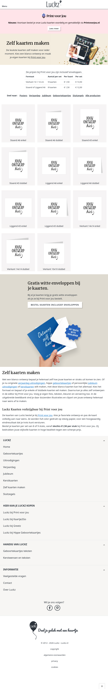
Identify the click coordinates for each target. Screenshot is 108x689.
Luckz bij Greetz (12, 525)
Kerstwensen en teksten (16, 557)
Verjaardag (34, 95)
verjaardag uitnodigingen (31, 382)
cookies (54, 667)
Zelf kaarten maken (14, 487)
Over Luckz (9, 589)
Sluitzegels (78, 95)
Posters (23, 95)
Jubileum (46, 95)
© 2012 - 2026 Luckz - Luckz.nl (54, 643)
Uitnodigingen (11, 460)
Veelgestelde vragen (14, 576)
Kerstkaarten (10, 480)
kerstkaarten (27, 386)
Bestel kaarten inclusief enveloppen (55, 304)
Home (6, 446)
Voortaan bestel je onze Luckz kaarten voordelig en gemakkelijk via (54, 22)
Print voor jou (38, 57)
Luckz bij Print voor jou (16, 512)
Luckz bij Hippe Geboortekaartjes (22, 532)
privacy (54, 661)
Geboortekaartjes (62, 95)
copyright (54, 649)
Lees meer (54, 28)
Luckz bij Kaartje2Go (14, 519)
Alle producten (92, 95)
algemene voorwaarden (55, 655)
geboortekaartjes (62, 382)
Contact (7, 583)
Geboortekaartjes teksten (17, 551)
